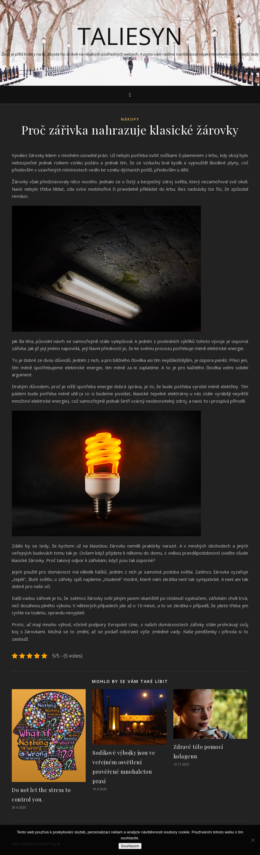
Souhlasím (130, 846)
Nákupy (130, 119)
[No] (253, 840)
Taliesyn (130, 36)
